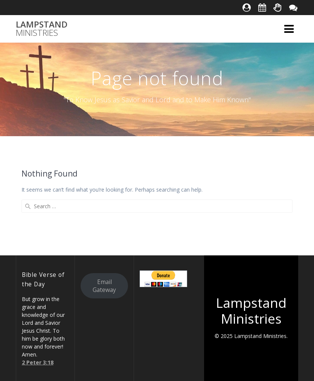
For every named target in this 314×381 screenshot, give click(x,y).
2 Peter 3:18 (37, 362)
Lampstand (41, 28)
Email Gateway (104, 286)
